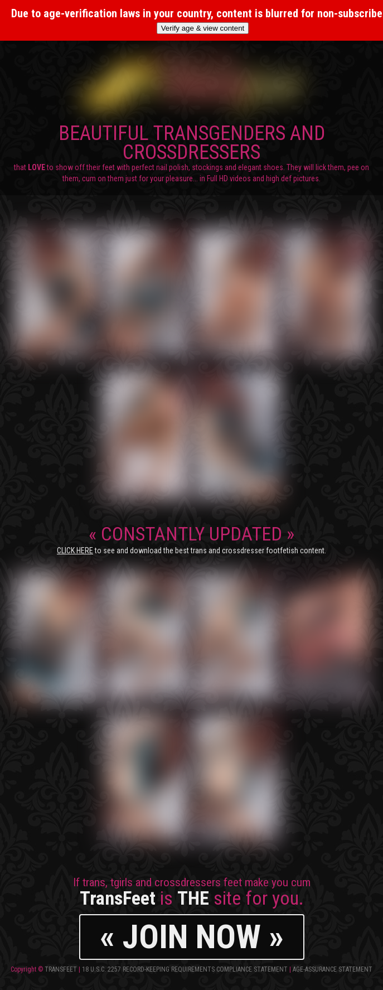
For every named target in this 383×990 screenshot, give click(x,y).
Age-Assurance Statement (332, 969)
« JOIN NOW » (192, 937)
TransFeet (61, 969)
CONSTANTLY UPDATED (191, 539)
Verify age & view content (203, 28)
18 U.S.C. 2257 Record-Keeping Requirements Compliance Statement (185, 969)
